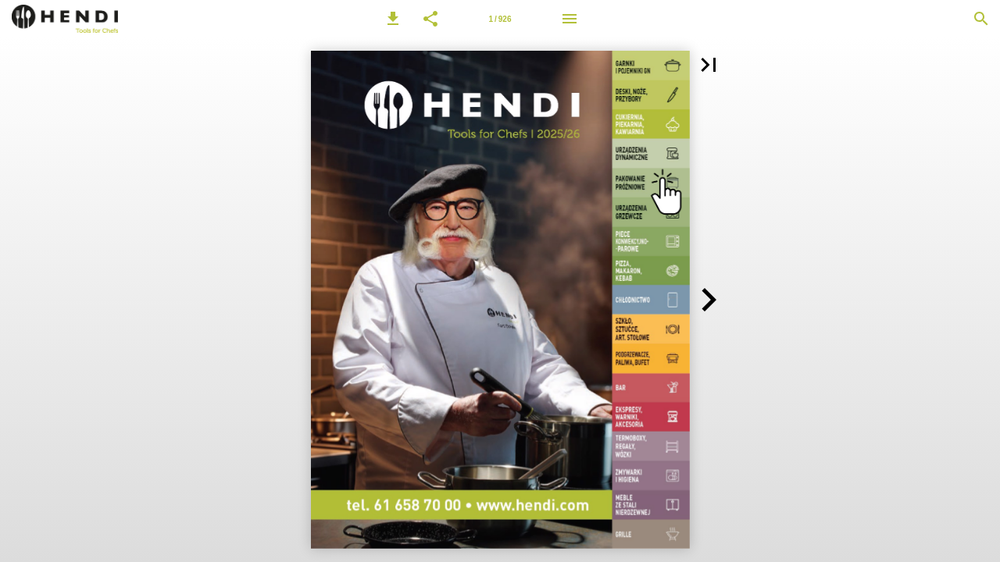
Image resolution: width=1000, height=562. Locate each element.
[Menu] (569, 18)
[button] (393, 18)
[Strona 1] (500, 18)
